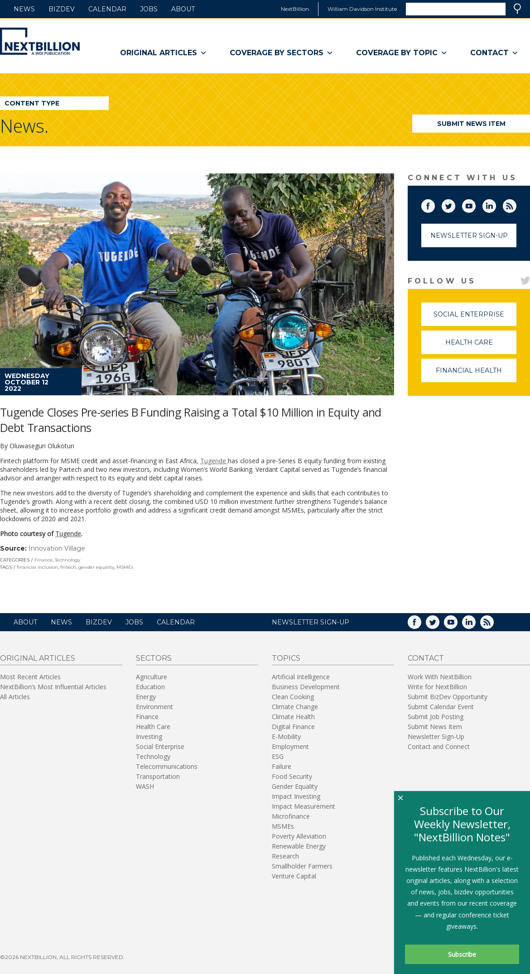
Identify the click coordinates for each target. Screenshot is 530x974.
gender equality (96, 567)
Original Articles (163, 53)
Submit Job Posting (435, 716)
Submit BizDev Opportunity (447, 696)
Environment (154, 706)
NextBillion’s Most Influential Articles (53, 686)
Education (150, 686)
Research (285, 856)
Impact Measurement (303, 806)
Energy (146, 696)
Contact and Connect (439, 746)
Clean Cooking (293, 696)
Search (517, 8)
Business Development (306, 686)
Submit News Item (471, 124)
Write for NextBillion (437, 686)
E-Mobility (286, 736)
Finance (43, 560)
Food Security (292, 776)
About (183, 9)
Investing (149, 736)
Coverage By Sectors (281, 53)
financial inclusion (37, 567)
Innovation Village (57, 548)
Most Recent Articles (30, 676)
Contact (494, 53)
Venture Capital (294, 876)
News (24, 9)
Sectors (154, 658)
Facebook (434, 204)
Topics (286, 658)
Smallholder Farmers (302, 866)
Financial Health (476, 374)
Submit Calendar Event (441, 706)
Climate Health (293, 716)
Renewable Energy (299, 846)
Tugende (214, 460)
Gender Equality (295, 786)
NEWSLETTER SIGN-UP (310, 622)
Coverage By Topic (402, 53)
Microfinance (291, 816)
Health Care (481, 346)
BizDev (61, 9)
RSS (493, 625)
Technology (67, 560)
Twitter (454, 204)
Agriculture (151, 676)
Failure (281, 766)
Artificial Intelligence (301, 676)
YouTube (475, 204)
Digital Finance (293, 726)
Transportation (158, 776)
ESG (278, 756)
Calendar (107, 9)
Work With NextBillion (440, 676)
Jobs (149, 9)
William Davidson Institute (362, 8)
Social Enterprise (475, 318)
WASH (145, 786)
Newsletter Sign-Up (469, 235)
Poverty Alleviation (299, 836)
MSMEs (124, 567)
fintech (68, 567)
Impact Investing (296, 796)
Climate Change (295, 706)
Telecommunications (167, 766)
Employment (290, 746)
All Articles (15, 696)
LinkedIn (495, 204)
